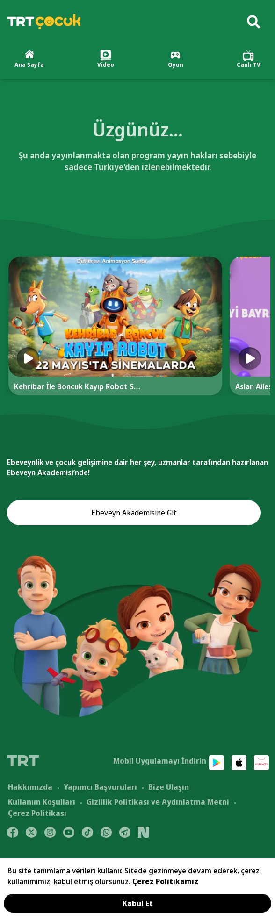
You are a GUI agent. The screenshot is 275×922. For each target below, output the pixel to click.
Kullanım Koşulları (41, 802)
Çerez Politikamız (165, 881)
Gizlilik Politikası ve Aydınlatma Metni (158, 802)
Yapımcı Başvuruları (100, 787)
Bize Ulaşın (168, 787)
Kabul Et (138, 903)
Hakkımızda (30, 787)
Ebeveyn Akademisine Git (133, 512)
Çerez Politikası (37, 813)
